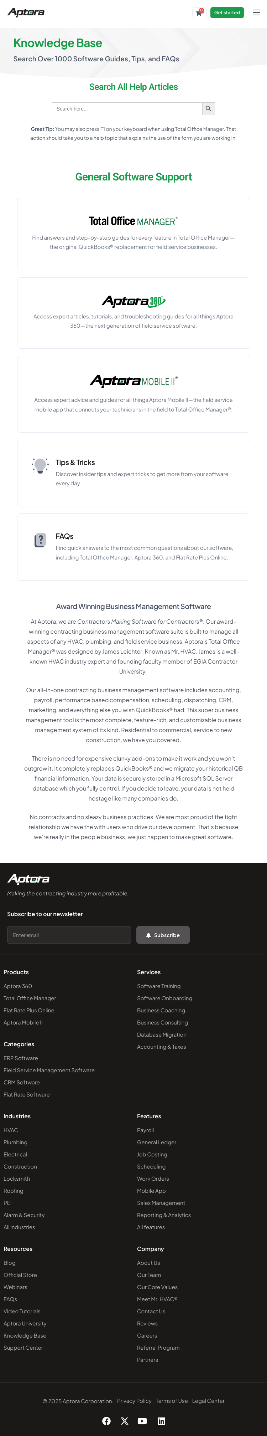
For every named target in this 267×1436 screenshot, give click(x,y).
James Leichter (122, 651)
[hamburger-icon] (256, 12)
